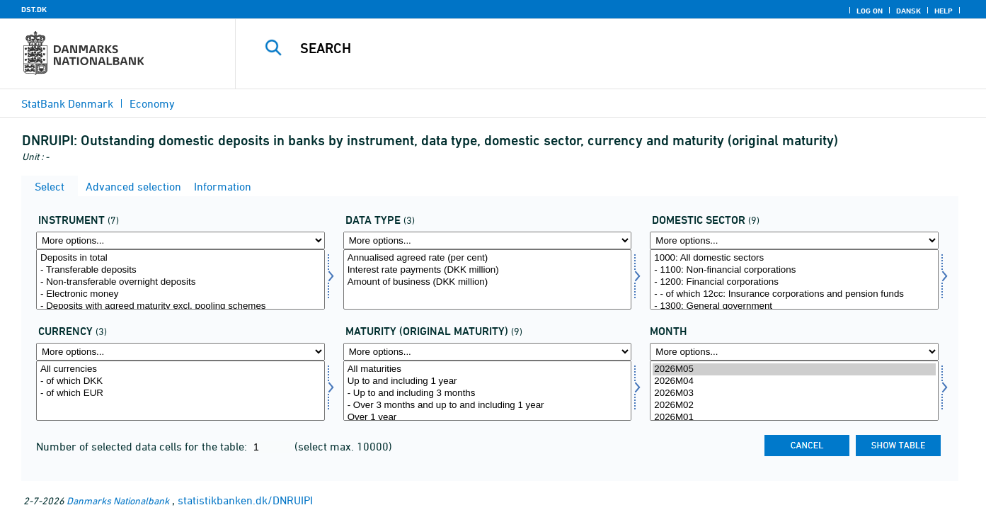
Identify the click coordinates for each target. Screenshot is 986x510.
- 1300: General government (794, 306)
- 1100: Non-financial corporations (794, 270)
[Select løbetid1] (487, 391)
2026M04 (794, 381)
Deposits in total (180, 258)
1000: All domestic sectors (794, 258)
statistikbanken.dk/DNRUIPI (245, 500)
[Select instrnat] (180, 279)
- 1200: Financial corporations (794, 282)
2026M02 (794, 406)
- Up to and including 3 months (487, 393)
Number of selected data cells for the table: (143, 446)
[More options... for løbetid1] (487, 352)
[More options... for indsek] (794, 240)
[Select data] (487, 279)
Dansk (908, 11)
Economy (152, 103)
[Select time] (794, 391)
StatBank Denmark (67, 103)
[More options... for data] (487, 240)
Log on (869, 11)
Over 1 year (487, 418)
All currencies (180, 369)
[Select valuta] (180, 391)
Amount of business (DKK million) (487, 282)
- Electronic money (180, 294)
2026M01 (794, 418)
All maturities (487, 369)
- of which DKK (180, 381)
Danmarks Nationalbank (118, 500)
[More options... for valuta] (180, 352)
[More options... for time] (794, 352)
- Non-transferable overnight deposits (180, 282)
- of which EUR (180, 393)
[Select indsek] (794, 279)
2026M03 (794, 393)
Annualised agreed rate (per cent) (487, 258)
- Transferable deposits (180, 270)
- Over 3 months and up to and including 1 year (487, 406)
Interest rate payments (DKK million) (487, 270)
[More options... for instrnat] (180, 240)
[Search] (590, 48)
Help (943, 11)
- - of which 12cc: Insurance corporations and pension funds (794, 294)
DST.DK (34, 9)
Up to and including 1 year (487, 381)
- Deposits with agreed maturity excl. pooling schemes (180, 306)
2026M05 (794, 369)
